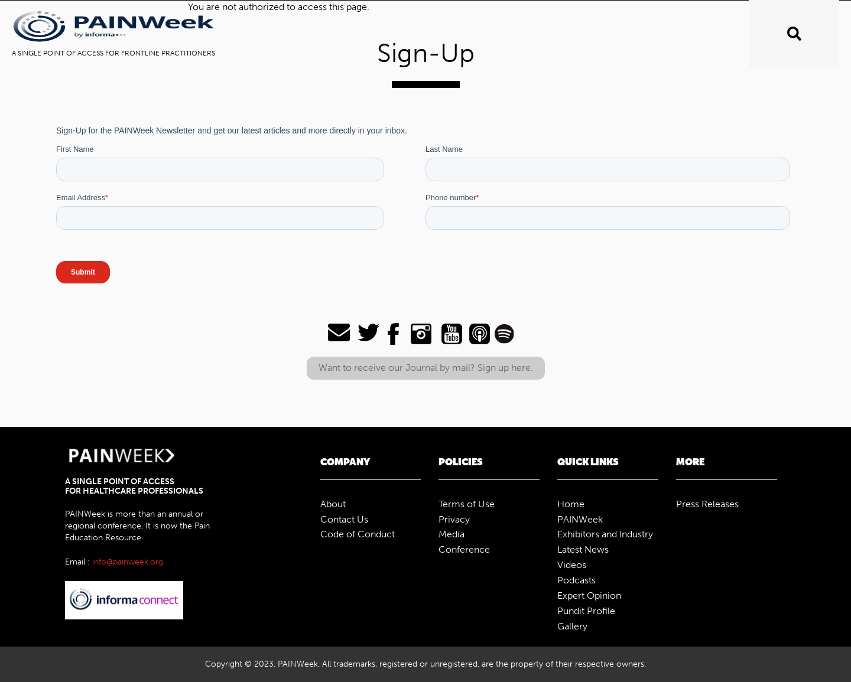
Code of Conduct (357, 534)
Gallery (572, 626)
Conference (464, 549)
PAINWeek (580, 519)
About (333, 504)
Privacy (454, 519)
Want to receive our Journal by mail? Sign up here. (426, 367)
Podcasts (576, 580)
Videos (571, 564)
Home (570, 504)
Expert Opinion (589, 595)
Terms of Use (467, 504)
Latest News (583, 549)
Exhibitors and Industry (605, 534)
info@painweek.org (127, 562)
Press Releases (707, 504)
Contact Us (344, 519)
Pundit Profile (586, 610)
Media (452, 534)
